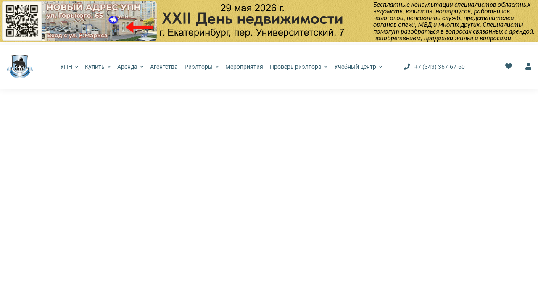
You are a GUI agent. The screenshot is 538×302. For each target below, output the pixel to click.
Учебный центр (358, 66)
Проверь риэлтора (298, 66)
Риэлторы (202, 66)
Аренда (130, 66)
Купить (98, 66)
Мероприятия (244, 66)
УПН (69, 66)
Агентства (164, 66)
